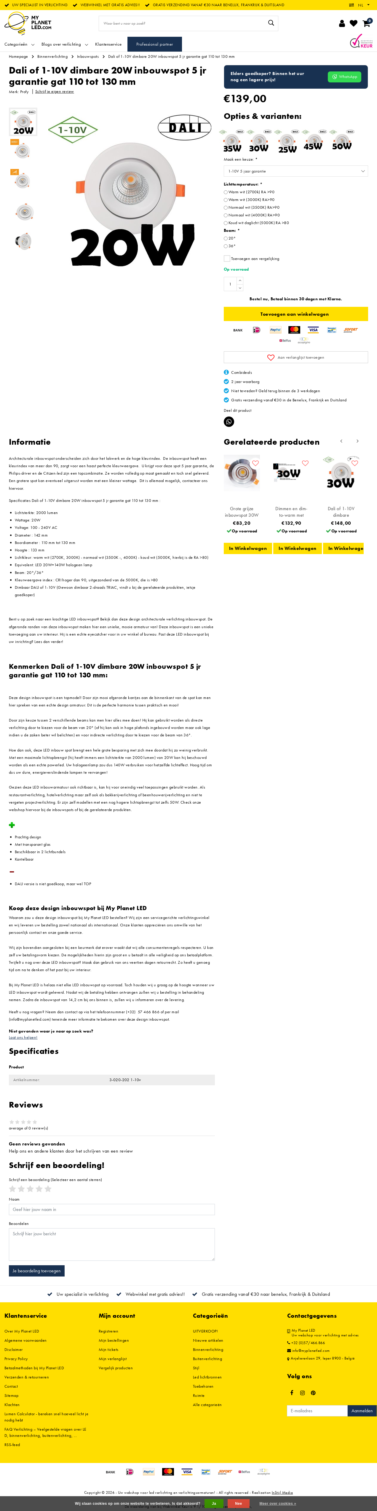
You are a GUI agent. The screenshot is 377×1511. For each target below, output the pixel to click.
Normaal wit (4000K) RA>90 (254, 215)
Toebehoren (203, 1386)
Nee (238, 1504)
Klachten (12, 1404)
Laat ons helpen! (23, 1037)
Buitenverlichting (207, 1358)
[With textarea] (112, 1244)
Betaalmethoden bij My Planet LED (34, 1367)
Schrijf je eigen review (54, 91)
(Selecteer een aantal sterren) (55, 1179)
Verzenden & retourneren (26, 1377)
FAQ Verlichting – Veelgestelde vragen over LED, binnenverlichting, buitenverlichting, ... (45, 1432)
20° (232, 238)
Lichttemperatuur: (243, 184)
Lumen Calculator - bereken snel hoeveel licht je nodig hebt (46, 1417)
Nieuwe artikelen (208, 1340)
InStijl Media (282, 1492)
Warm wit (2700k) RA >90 (251, 191)
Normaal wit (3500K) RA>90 (254, 207)
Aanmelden (362, 1411)
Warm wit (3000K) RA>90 (252, 199)
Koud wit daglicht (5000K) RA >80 (259, 222)
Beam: (232, 230)
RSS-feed (12, 1444)
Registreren (108, 1331)
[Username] (112, 1209)
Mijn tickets (109, 1349)
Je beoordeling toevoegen (37, 1271)
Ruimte (199, 1395)
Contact (11, 1386)
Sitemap (11, 1395)
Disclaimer (13, 1349)
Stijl (196, 1367)
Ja (214, 1504)
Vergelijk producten (116, 1367)
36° (232, 245)
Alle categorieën (207, 1404)
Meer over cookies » (277, 1504)
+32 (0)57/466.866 (306, 1343)
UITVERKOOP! (205, 1331)
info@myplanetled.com (308, 1350)
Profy (24, 91)
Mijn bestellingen (114, 1340)
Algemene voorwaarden (25, 1340)
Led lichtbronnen (207, 1377)
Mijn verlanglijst (113, 1358)
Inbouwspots (88, 56)
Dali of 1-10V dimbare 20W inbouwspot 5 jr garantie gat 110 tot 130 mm (171, 56)
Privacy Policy (16, 1358)
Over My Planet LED (21, 1331)
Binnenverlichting (52, 56)
